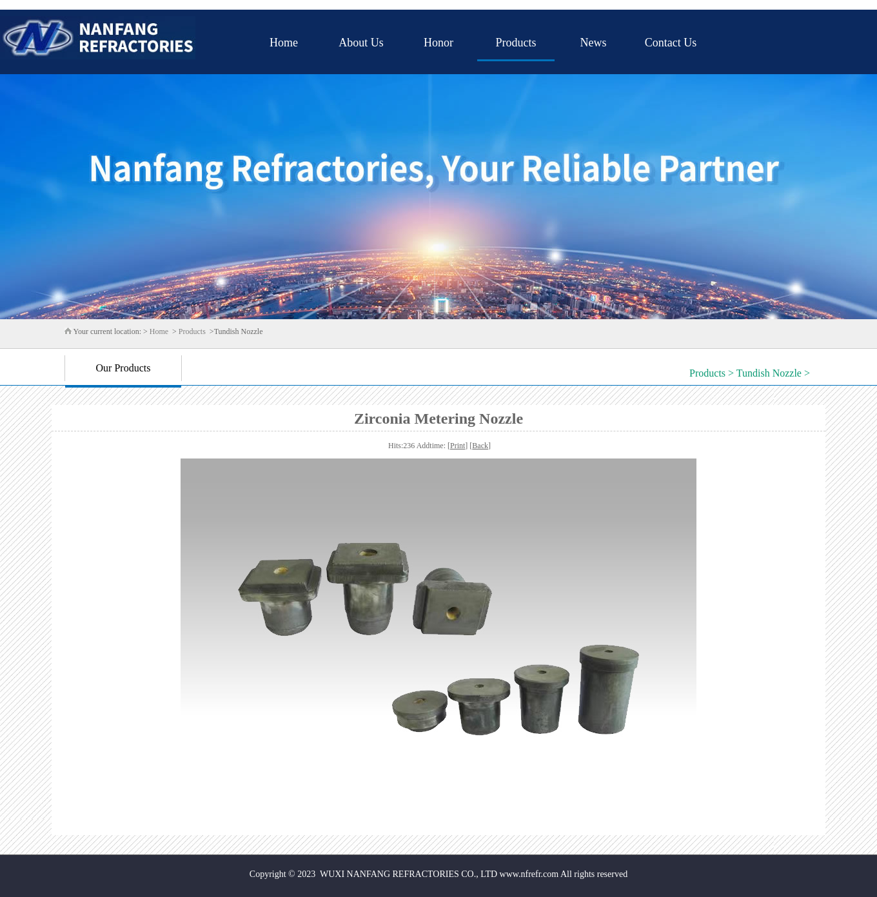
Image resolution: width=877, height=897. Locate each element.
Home (284, 42)
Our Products (123, 367)
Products (516, 42)
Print (457, 445)
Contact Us (671, 42)
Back (480, 445)
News (593, 42)
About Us (361, 42)
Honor (438, 42)
